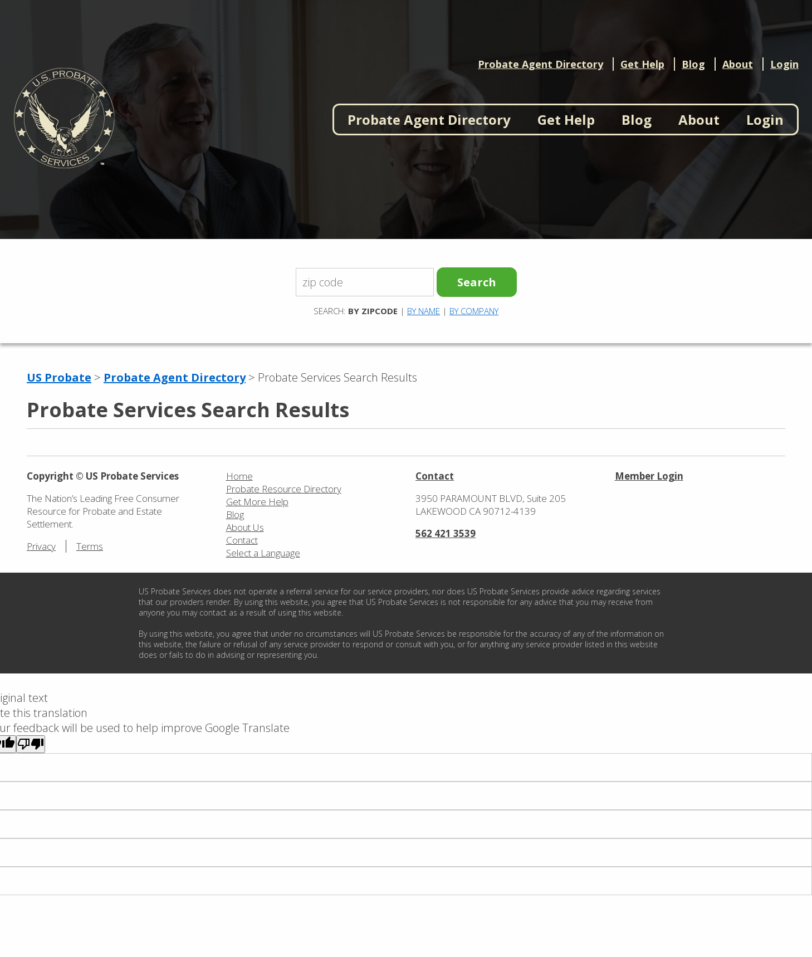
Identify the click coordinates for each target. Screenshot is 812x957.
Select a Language (263, 552)
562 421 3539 (445, 533)
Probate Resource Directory (283, 488)
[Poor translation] (30, 744)
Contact (242, 540)
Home (239, 476)
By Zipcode (373, 310)
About (737, 64)
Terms (89, 546)
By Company (473, 310)
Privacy (41, 546)
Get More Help (257, 501)
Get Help (642, 64)
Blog (693, 64)
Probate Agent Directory (540, 64)
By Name (423, 310)
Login (784, 64)
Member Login (649, 476)
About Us (245, 527)
